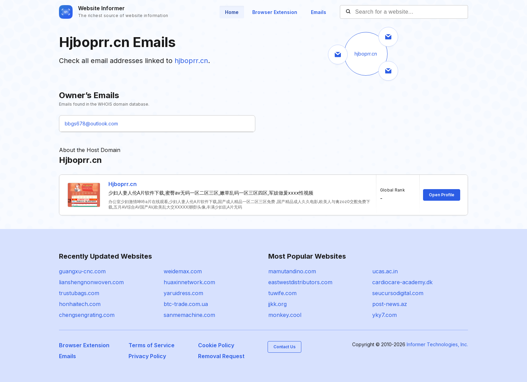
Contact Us (284, 346)
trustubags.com (79, 293)
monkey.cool (284, 314)
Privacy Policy (147, 356)
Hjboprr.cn (122, 184)
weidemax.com (183, 271)
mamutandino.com (292, 271)
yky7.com (384, 314)
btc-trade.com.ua (186, 304)
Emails (318, 12)
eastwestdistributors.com (300, 282)
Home (232, 12)
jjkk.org (277, 304)
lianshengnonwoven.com (91, 282)
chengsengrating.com (87, 314)
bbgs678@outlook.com (91, 123)
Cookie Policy (216, 345)
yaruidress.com (183, 293)
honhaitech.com (80, 304)
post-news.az (389, 304)
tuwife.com (282, 293)
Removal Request (221, 356)
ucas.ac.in (385, 271)
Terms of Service (152, 345)
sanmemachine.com (189, 314)
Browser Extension (274, 12)
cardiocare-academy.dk (402, 282)
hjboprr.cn (191, 61)
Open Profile (441, 194)
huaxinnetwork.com (189, 282)
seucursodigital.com (397, 293)
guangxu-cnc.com (82, 271)
